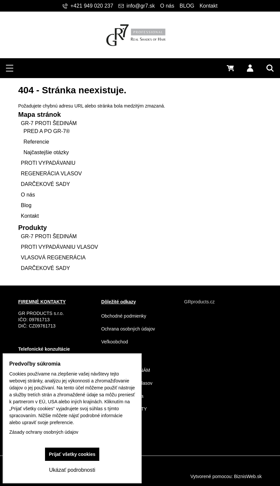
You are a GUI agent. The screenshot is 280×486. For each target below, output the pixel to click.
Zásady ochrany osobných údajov (43, 432)
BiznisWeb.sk (248, 476)
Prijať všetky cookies (72, 454)
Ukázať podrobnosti (72, 470)
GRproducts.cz (199, 301)
